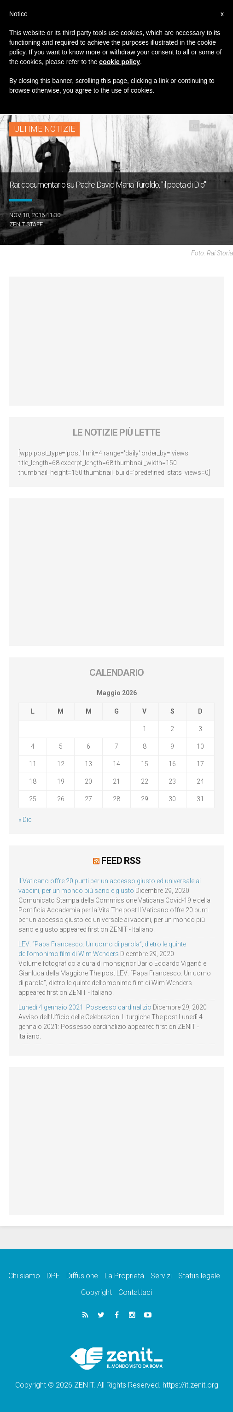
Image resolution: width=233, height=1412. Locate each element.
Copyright (96, 1292)
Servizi (161, 1275)
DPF (53, 1275)
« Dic (25, 819)
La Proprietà (124, 1275)
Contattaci (135, 1292)
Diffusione (82, 1275)
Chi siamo (24, 1275)
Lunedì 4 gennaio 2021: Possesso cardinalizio (84, 1007)
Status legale (199, 1275)
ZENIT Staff (26, 224)
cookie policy (119, 61)
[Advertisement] (116, 341)
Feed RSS (120, 860)
